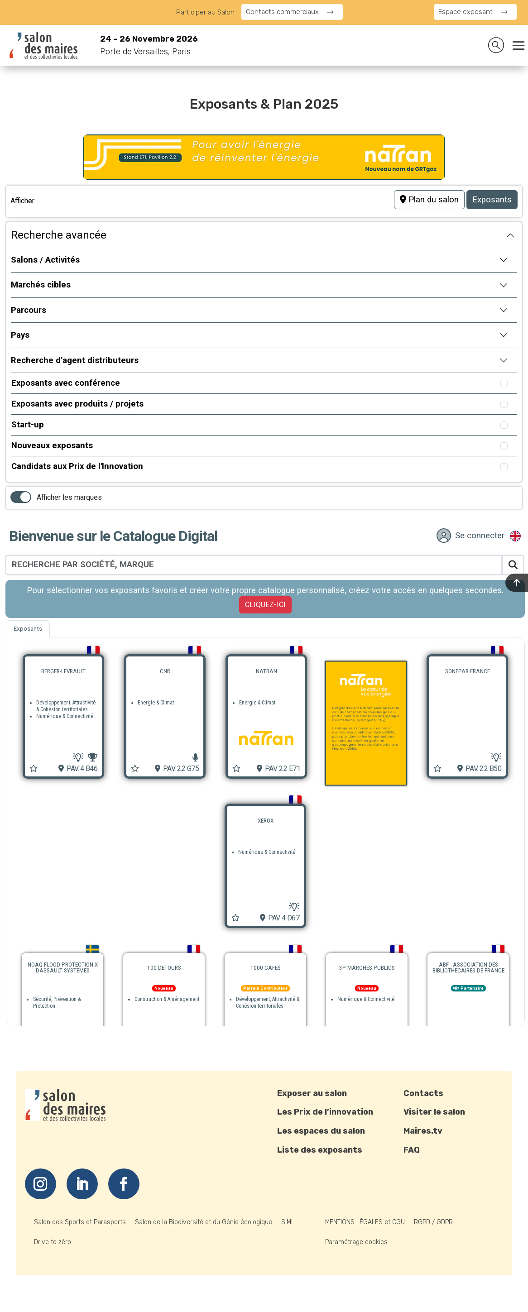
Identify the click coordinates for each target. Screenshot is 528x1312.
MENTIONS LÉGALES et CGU (365, 1222)
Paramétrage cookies (356, 1242)
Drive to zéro (52, 1242)
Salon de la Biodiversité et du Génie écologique (203, 1222)
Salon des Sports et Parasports (80, 1222)
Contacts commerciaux (282, 12)
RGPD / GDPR (433, 1222)
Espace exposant (465, 12)
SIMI (287, 1222)
